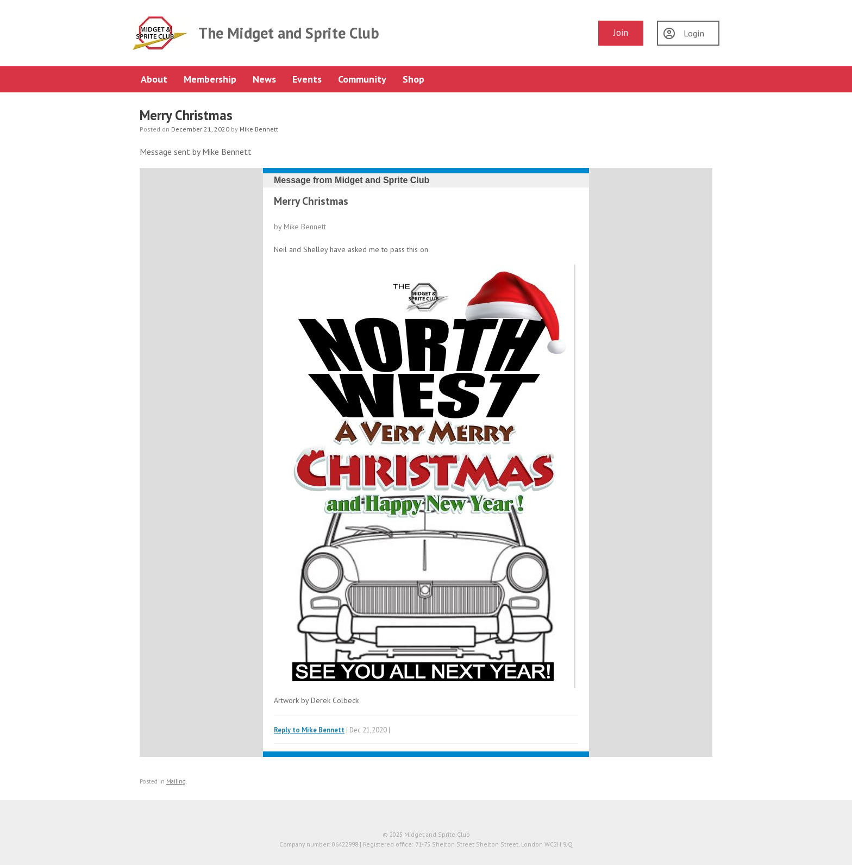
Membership (210, 79)
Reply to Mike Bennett (309, 729)
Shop (413, 79)
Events (307, 79)
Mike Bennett (259, 129)
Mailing (176, 781)
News (264, 79)
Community (362, 79)
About (154, 79)
